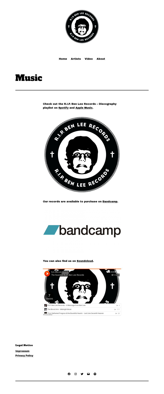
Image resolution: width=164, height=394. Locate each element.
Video (89, 58)
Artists (76, 58)
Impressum (22, 351)
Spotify (63, 107)
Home (63, 58)
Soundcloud (85, 261)
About (101, 58)
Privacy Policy (24, 355)
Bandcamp (109, 201)
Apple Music (84, 107)
